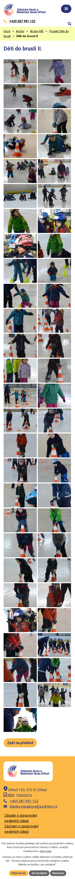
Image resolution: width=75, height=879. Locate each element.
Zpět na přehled (20, 743)
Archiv (20, 31)
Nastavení (58, 873)
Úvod (7, 31)
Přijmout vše (18, 873)
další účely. (46, 851)
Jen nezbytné (39, 873)
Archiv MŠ (36, 31)
